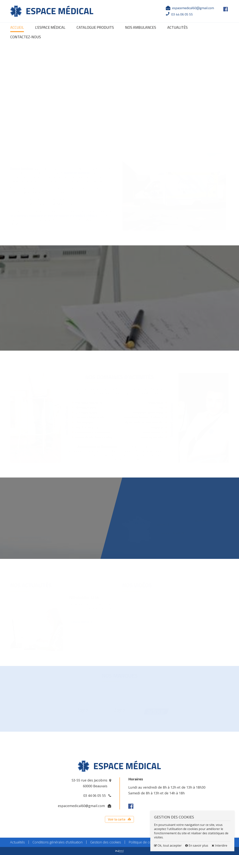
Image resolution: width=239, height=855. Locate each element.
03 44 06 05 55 (94, 795)
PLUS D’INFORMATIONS (30, 539)
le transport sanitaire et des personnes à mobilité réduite (53, 215)
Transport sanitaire (172, 533)
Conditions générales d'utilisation (57, 842)
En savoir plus (197, 845)
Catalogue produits (95, 27)
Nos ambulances (140, 27)
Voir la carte (119, 819)
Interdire (219, 845)
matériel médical (77, 173)
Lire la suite (81, 621)
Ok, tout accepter (168, 845)
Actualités (177, 27)
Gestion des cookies (105, 842)
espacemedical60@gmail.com (193, 7)
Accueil (17, 27)
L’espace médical (50, 27)
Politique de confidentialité (149, 842)
